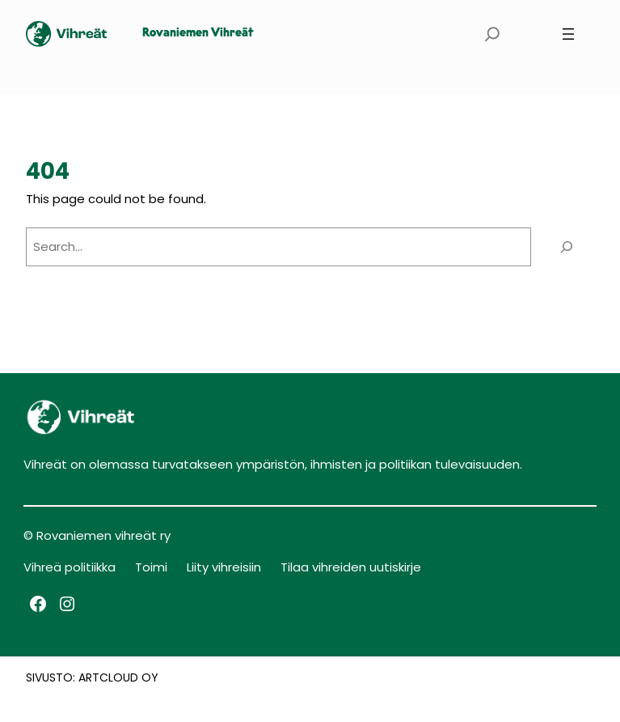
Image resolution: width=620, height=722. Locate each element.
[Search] (566, 246)
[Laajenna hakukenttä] (492, 34)
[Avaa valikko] (568, 34)
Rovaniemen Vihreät (198, 34)
